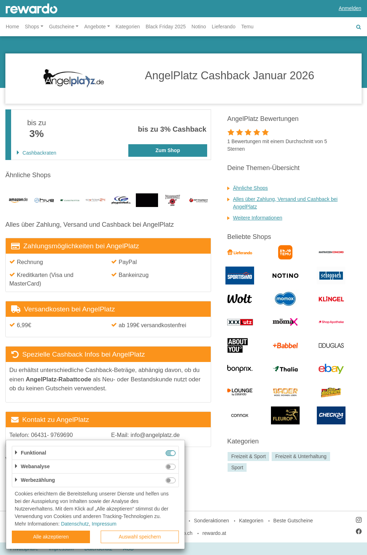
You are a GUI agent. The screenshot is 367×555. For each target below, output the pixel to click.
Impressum (104, 524)
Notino (198, 26)
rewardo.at (214, 533)
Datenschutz (75, 524)
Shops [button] (32, 26)
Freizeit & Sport (248, 456)
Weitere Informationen (257, 218)
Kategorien (128, 26)
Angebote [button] (95, 26)
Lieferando (223, 26)
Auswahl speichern (140, 537)
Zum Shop (168, 150)
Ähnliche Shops (250, 188)
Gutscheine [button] (62, 26)
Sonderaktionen (211, 520)
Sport (237, 467)
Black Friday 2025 (166, 26)
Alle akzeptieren (51, 537)
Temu (247, 26)
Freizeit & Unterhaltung (301, 456)
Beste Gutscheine (293, 520)
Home (12, 26)
